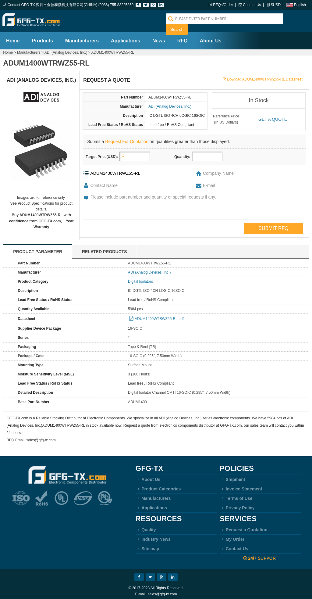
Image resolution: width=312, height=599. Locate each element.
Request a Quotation (244, 526)
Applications (125, 37)
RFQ (182, 37)
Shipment (232, 476)
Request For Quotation (126, 138)
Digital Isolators (140, 278)
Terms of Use (236, 495)
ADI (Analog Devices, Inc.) (65, 49)
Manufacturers (82, 37)
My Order (232, 536)
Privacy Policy (237, 504)
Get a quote (272, 116)
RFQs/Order (223, 5)
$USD (276, 5)
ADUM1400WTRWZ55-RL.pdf (159, 316)
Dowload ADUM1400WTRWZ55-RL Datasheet (264, 76)
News (158, 37)
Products (42, 37)
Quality (146, 526)
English (300, 5)
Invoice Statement (241, 485)
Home (13, 37)
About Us (211, 37)
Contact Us (252, 5)
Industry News (153, 536)
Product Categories (158, 485)
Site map (147, 545)
